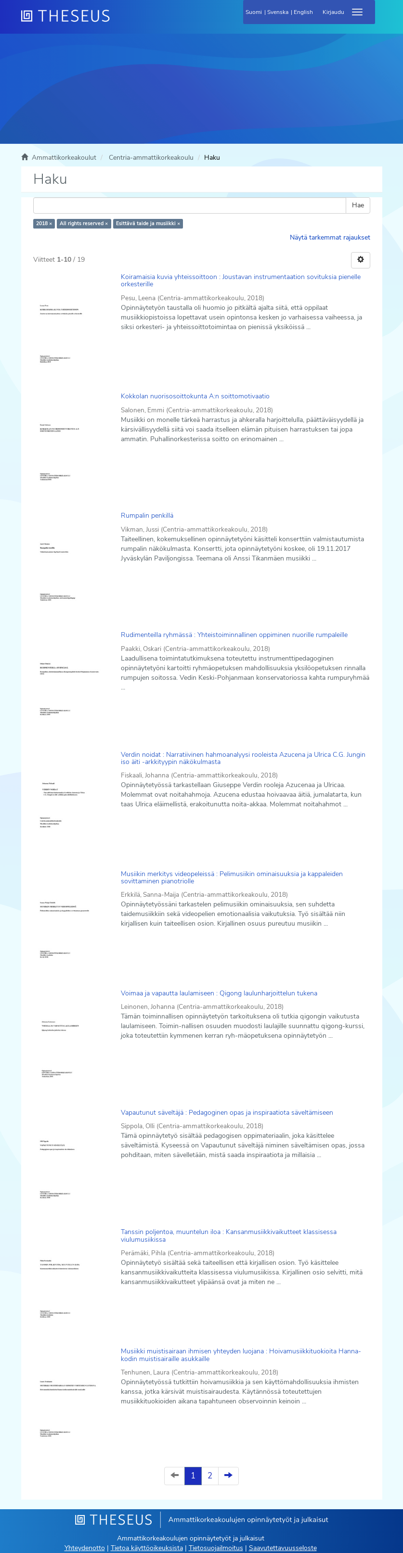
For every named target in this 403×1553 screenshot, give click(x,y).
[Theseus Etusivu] (117, 22)
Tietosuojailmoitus (216, 1548)
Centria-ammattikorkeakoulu (151, 157)
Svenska (277, 12)
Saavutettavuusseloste (283, 1548)
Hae (358, 205)
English (303, 12)
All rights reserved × (84, 223)
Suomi (254, 12)
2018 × (44, 223)
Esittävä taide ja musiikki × (148, 223)
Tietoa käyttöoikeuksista (147, 1548)
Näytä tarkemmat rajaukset (330, 237)
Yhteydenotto (85, 1548)
